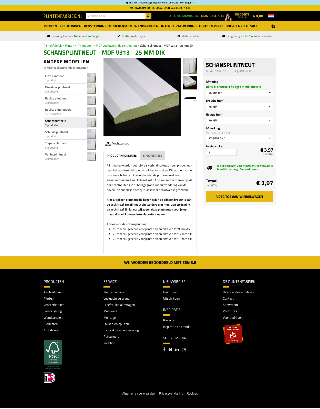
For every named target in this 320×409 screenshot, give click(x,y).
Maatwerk (110, 311)
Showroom (230, 304)
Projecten (169, 320)
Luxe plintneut (54, 76)
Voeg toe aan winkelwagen (239, 196)
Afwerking (213, 128)
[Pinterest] (170, 350)
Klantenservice (113, 292)
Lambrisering (53, 311)
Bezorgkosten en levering (121, 330)
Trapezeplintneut (56, 143)
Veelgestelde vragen (117, 298)
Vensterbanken (54, 304)
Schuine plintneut (56, 132)
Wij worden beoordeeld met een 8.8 (160, 262)
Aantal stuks (214, 146)
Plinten (69, 45)
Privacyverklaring (171, 393)
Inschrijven (170, 292)
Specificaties (152, 155)
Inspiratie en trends (176, 326)
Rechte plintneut (56, 98)
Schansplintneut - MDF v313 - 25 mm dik (166, 45)
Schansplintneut (55, 120)
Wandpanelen (53, 317)
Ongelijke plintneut (57, 87)
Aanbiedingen (53, 292)
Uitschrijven (171, 298)
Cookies (192, 393)
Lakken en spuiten (116, 324)
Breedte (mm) (215, 100)
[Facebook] (164, 350)
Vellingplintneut (55, 154)
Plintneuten (85, 45)
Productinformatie (122, 155)
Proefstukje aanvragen (119, 304)
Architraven (52, 330)
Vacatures (230, 311)
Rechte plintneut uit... (59, 109)
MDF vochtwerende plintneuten (116, 45)
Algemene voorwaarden (138, 393)
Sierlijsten (51, 324)
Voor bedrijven (233, 317)
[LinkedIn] (177, 350)
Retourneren (112, 337)
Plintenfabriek (53, 45)
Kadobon (109, 343)
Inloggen (242, 15)
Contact (228, 298)
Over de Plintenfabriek (238, 292)
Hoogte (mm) (214, 114)
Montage (109, 317)
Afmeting (212, 81)
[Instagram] (184, 350)
